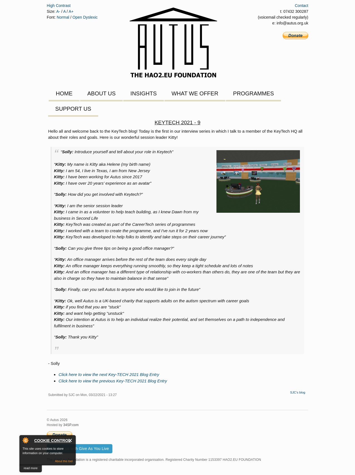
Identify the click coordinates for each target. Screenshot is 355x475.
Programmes (253, 93)
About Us (101, 93)
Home (64, 93)
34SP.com (70, 425)
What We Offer (194, 93)
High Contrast (59, 5)
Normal (63, 17)
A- (58, 11)
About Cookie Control (25, 440)
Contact (301, 5)
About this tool (64, 461)
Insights (143, 93)
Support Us (73, 109)
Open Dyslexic (85, 17)
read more (31, 468)
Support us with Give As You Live (79, 448)
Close (70, 440)
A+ (71, 11)
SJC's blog (297, 392)
